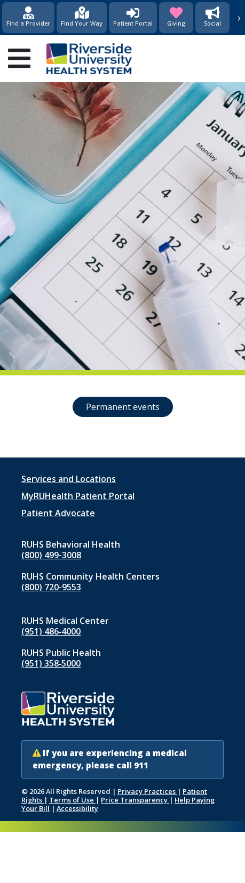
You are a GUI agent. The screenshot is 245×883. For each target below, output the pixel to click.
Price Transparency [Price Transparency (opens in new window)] (135, 800)
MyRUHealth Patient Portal (78, 496)
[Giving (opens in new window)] (176, 17)
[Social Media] (212, 17)
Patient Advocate (58, 513)
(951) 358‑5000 (51, 663)
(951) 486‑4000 (51, 631)
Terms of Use (72, 800)
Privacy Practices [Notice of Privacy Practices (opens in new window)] (147, 791)
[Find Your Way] (82, 17)
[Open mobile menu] (19, 58)
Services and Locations (68, 479)
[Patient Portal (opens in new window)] (133, 17)
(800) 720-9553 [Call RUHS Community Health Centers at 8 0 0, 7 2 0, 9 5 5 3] (51, 587)
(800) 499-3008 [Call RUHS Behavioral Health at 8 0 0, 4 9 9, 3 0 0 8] (51, 555)
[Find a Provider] (28, 17)
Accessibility (77, 808)
